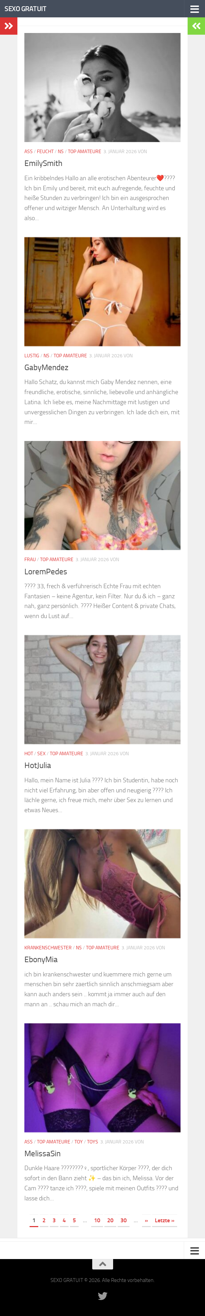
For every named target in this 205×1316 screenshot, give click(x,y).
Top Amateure (84, 152)
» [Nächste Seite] (146, 1220)
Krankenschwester (48, 948)
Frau (30, 560)
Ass (28, 152)
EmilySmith (44, 163)
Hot (28, 754)
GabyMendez (47, 367)
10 (97, 1220)
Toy (78, 1142)
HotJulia (38, 765)
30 (123, 1220)
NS (61, 152)
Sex (41, 754)
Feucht (45, 152)
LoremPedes (46, 571)
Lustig (31, 356)
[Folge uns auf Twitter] (103, 1296)
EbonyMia (42, 959)
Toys (92, 1142)
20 (110, 1220)
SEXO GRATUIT (27, 8)
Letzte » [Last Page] (164, 1220)
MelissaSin (43, 1153)
